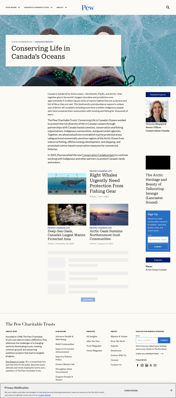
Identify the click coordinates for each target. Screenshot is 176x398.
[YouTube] (155, 365)
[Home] (30, 324)
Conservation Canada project (98, 155)
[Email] (158, 240)
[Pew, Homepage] (88, 7)
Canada (162, 269)
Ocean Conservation (21, 42)
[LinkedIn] (146, 365)
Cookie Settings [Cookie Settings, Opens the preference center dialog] (131, 392)
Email (150, 235)
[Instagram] (142, 365)
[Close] (171, 392)
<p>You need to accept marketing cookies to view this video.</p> (158, 163)
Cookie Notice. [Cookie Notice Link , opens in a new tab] (45, 396)
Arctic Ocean (152, 269)
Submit (158, 247)
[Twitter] (151, 365)
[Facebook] (137, 365)
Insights (90, 331)
